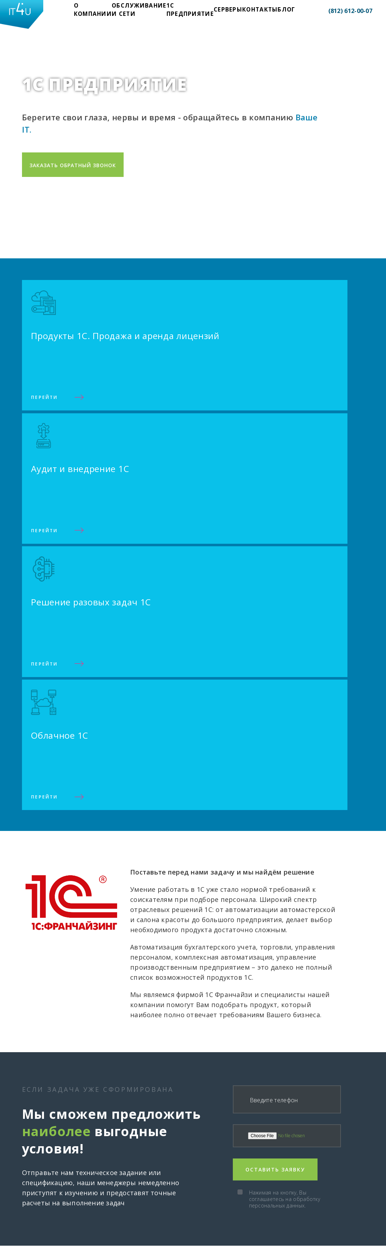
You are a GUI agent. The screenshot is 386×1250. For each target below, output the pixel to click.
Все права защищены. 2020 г (62, 1245)
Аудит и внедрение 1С (224, 1176)
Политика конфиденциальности (302, 1245)
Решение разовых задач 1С (232, 1187)
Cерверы (204, 12)
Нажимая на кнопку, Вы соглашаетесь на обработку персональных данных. (284, 820)
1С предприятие (172, 12)
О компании (92, 12)
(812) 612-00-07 (339, 12)
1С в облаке (210, 1198)
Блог (251, 12)
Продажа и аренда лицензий (233, 1165)
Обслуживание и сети (130, 12)
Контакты (230, 12)
